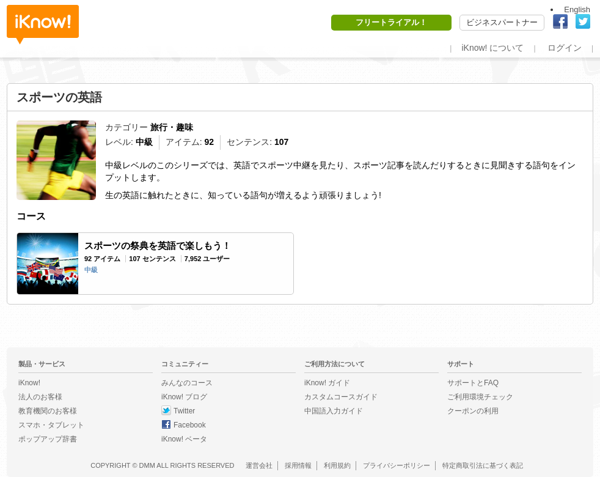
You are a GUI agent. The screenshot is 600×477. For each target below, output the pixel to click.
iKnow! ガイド (327, 383)
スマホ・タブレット (51, 425)
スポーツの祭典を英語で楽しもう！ (157, 245)
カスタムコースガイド (341, 397)
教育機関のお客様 (47, 411)
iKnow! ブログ (184, 397)
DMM (147, 465)
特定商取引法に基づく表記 (482, 465)
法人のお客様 (40, 397)
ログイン (564, 48)
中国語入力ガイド (333, 411)
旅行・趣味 (171, 127)
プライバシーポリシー (396, 465)
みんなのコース (187, 383)
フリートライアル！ (391, 22)
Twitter (184, 411)
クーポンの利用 (473, 411)
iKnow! (43, 25)
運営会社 (259, 465)
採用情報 (298, 465)
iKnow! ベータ (184, 439)
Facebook (190, 425)
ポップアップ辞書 (47, 439)
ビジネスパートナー (502, 22)
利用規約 (337, 465)
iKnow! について (492, 48)
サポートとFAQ (473, 383)
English (577, 9)
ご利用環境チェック (480, 397)
